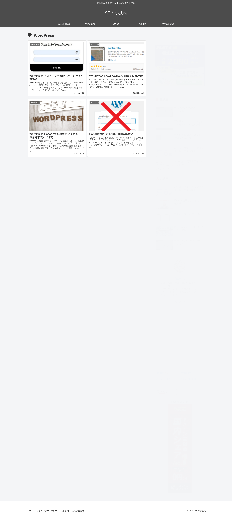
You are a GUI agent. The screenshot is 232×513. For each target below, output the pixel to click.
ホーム (30, 510)
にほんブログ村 (164, 376)
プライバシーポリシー (47, 510)
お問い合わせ (78, 510)
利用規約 (64, 510)
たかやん (179, 275)
